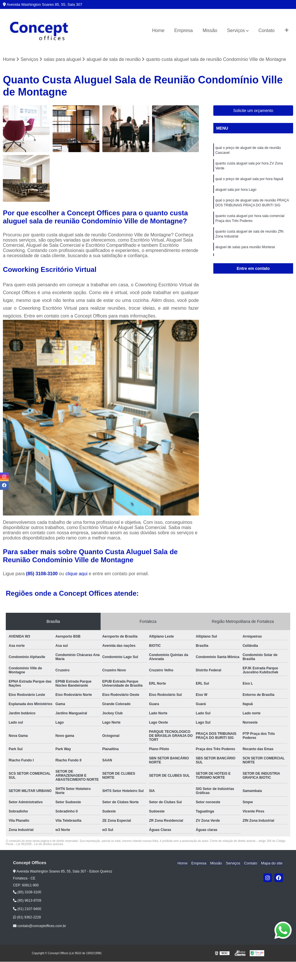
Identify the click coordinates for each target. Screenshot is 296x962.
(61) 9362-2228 (27, 918)
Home (158, 30)
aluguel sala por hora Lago (235, 191)
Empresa (183, 30)
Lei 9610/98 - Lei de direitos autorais (39, 844)
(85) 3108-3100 (42, 573)
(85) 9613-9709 (27, 901)
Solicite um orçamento (253, 111)
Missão (210, 30)
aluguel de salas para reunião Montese (245, 251)
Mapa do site (272, 863)
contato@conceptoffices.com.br (39, 926)
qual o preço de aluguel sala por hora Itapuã (249, 180)
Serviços (236, 30)
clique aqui (76, 573)
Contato (266, 30)
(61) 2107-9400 (27, 909)
